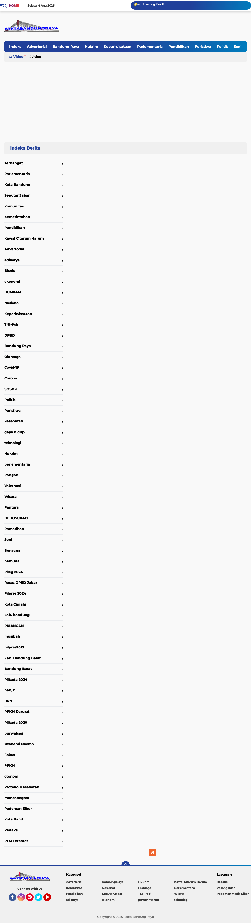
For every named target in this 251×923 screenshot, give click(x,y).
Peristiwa (203, 46)
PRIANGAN (14, 626)
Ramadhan (14, 529)
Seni (237, 46)
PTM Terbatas (16, 841)
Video (18, 57)
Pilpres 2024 (15, 593)
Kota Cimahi (15, 604)
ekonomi (12, 281)
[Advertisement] (125, 100)
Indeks (15, 46)
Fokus (9, 755)
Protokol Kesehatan (21, 787)
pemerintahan (17, 217)
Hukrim (91, 46)
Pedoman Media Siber (233, 893)
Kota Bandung (17, 184)
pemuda (11, 561)
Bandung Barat (18, 669)
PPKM (9, 765)
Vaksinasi (12, 486)
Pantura (11, 507)
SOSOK (10, 389)
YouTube (50, 899)
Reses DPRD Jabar (20, 582)
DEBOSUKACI (16, 518)
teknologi (12, 443)
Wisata (10, 497)
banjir (9, 690)
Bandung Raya (65, 46)
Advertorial (37, 46)
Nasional (11, 303)
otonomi (11, 776)
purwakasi (13, 733)
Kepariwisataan (117, 46)
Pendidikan (178, 46)
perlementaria (17, 464)
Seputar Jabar (17, 195)
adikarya (12, 260)
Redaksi (11, 830)
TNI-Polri (11, 324)
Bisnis (9, 271)
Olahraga (12, 357)
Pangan (11, 475)
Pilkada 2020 (15, 722)
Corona (10, 378)
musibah (12, 636)
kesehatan (13, 421)
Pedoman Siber (18, 808)
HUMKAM (12, 292)
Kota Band (13, 819)
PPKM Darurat (16, 711)
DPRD (9, 335)
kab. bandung (17, 615)
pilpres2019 (14, 647)
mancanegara (16, 798)
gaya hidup (14, 432)
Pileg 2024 (13, 572)
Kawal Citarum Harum (24, 238)
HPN (8, 701)
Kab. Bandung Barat (22, 658)
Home (14, 5)
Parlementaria (150, 46)
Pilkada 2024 (15, 679)
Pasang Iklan (226, 888)
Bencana (12, 550)
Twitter (41, 899)
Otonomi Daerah (19, 744)
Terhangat (13, 163)
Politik (222, 46)
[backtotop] (125, 865)
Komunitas (14, 206)
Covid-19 (11, 367)
